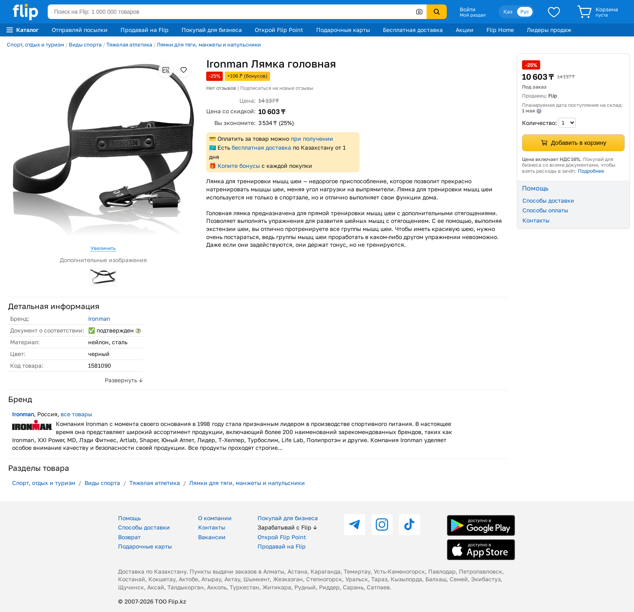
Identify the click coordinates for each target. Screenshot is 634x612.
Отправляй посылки (80, 29)
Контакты (535, 220)
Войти (468, 9)
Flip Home (500, 29)
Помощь (129, 518)
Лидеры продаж (549, 29)
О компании (215, 518)
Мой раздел (473, 15)
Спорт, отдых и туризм (35, 44)
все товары (76, 414)
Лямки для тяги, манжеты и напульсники (209, 44)
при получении (312, 138)
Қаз (507, 11)
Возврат (129, 537)
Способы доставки (548, 200)
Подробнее (591, 171)
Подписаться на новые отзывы (276, 88)
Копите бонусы (239, 165)
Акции (464, 29)
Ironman (99, 318)
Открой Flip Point (279, 29)
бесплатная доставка (261, 147)
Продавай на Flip (144, 29)
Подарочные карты (343, 29)
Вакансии (212, 537)
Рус (524, 11)
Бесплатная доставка (413, 29)
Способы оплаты (545, 210)
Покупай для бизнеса (212, 29)
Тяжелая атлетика (129, 44)
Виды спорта (85, 44)
